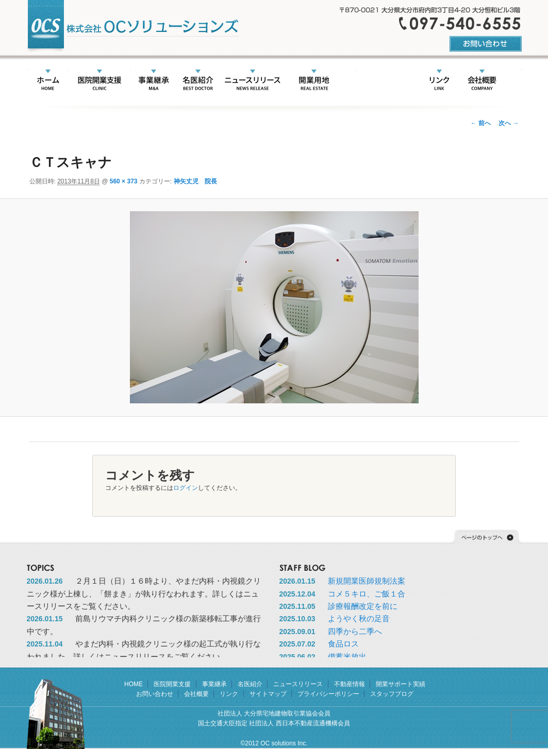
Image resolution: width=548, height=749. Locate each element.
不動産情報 (314, 81)
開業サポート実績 (381, 81)
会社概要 (482, 81)
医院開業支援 (100, 81)
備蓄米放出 (347, 656)
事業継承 (214, 684)
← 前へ (481, 123)
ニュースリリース (252, 81)
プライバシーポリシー (328, 693)
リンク (439, 81)
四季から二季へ (355, 631)
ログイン (185, 487)
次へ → (509, 123)
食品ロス (343, 643)
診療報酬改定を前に (362, 606)
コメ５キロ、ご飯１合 (366, 593)
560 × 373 (124, 181)
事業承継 (153, 81)
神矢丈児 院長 (195, 181)
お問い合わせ (154, 693)
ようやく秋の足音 (359, 618)
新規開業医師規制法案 (366, 580)
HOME (48, 81)
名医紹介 (198, 81)
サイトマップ (268, 693)
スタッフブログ (391, 693)
